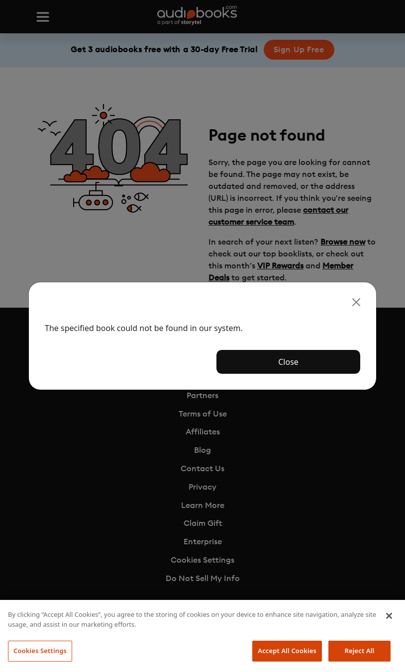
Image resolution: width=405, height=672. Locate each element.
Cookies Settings (40, 650)
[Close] (356, 302)
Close (288, 361)
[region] (202, 636)
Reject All (360, 650)
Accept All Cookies (287, 650)
